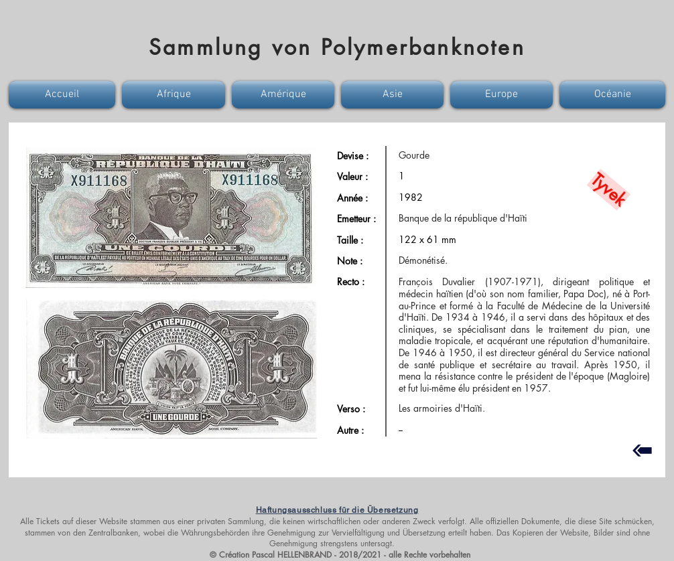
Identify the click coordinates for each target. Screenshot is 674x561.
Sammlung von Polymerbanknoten (337, 47)
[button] (64, 94)
